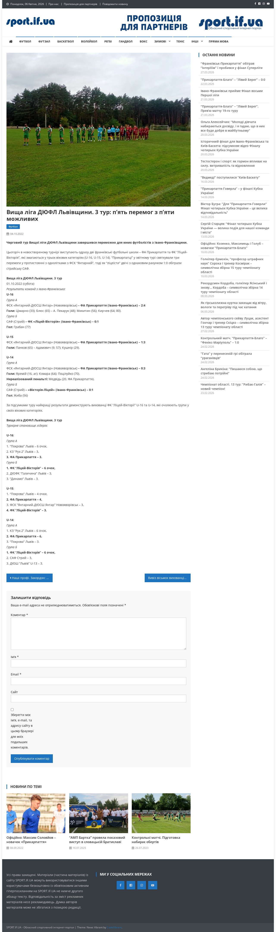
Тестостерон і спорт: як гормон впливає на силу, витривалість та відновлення (234, 163)
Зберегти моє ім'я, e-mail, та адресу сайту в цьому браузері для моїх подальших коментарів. (22, 731)
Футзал (44, 41)
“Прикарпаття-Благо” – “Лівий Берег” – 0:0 (233, 80)
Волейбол (89, 41)
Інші (194, 41)
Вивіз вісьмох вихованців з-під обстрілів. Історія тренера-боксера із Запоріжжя (169, 578)
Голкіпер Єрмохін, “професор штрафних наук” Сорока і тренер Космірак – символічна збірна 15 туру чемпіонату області (232, 265)
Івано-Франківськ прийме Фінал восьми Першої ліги (232, 93)
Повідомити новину (115, 4)
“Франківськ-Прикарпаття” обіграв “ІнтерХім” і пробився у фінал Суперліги (232, 65)
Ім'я (15, 657)
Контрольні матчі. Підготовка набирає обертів (156, 839)
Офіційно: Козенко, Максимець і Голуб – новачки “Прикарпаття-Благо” (232, 245)
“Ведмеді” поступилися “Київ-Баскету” (230, 177)
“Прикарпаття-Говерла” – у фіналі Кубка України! (232, 191)
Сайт (14, 692)
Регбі (108, 41)
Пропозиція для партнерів (80, 4)
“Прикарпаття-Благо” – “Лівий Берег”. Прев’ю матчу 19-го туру (230, 108)
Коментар (19, 615)
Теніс (180, 41)
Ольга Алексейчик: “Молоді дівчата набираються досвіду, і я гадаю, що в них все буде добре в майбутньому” (233, 126)
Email (16, 674)
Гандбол (126, 41)
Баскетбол (65, 41)
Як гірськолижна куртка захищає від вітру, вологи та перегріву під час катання (234, 305)
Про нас (54, 4)
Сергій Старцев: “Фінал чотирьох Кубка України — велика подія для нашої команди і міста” (235, 228)
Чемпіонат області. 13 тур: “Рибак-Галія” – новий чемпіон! (233, 386)
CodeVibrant (114, 927)
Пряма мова (218, 41)
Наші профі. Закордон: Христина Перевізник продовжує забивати (32, 578)
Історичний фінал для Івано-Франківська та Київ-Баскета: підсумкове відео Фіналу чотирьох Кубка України (234, 145)
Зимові (160, 41)
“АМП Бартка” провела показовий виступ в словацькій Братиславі (97, 839)
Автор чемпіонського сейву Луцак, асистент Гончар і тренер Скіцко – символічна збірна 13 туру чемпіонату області (235, 322)
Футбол (25, 41)
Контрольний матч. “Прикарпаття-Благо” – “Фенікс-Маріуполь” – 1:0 (234, 340)
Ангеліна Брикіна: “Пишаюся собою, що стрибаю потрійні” (231, 371)
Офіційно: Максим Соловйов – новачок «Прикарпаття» (31, 839)
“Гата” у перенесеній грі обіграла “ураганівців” (226, 356)
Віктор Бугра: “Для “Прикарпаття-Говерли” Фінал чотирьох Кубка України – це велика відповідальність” (234, 208)
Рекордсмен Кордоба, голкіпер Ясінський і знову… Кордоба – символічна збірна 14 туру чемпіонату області (234, 287)
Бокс (143, 41)
